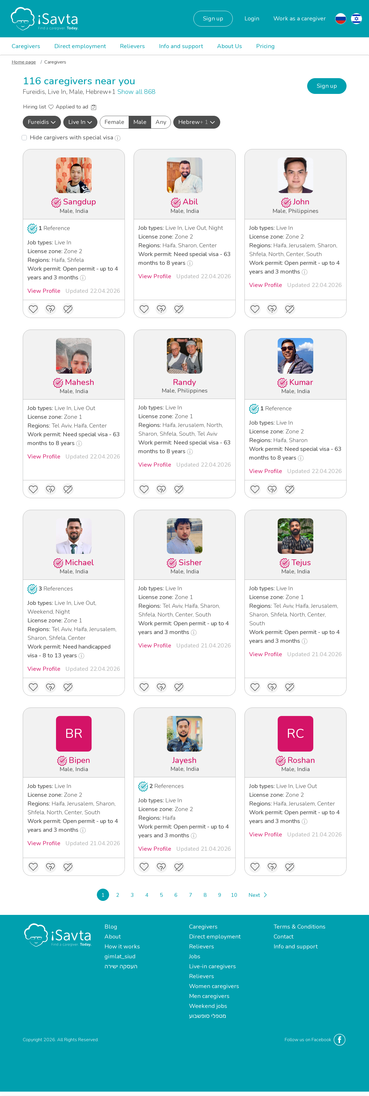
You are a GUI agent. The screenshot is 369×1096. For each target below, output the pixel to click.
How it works (122, 946)
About (112, 937)
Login (251, 18)
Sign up (213, 18)
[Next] (257, 895)
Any (160, 122)
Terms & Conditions (300, 927)
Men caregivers (209, 996)
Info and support (181, 46)
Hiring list (38, 106)
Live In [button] (80, 122)
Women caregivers (214, 986)
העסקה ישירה (120, 966)
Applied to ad (76, 106)
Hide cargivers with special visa (75, 137)
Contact (283, 937)
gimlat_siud (120, 956)
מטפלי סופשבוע (207, 1016)
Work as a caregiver (299, 18)
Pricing (265, 46)
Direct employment (80, 46)
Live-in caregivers (212, 966)
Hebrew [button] (196, 122)
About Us (229, 46)
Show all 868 (136, 91)
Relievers (132, 46)
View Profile (43, 291)
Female (114, 122)
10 (234, 895)
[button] (42, 122)
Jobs (194, 956)
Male (139, 122)
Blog (110, 927)
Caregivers (26, 46)
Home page (24, 62)
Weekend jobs (208, 1006)
